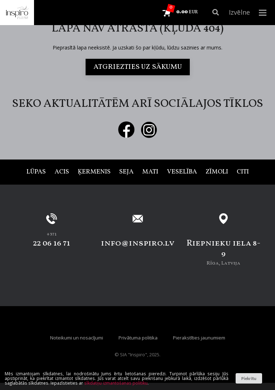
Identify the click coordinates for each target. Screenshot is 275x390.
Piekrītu (248, 378)
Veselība (182, 171)
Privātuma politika (138, 337)
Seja (126, 171)
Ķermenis (94, 171)
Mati (150, 171)
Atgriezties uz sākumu (137, 67)
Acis (61, 171)
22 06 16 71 (51, 243)
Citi (243, 171)
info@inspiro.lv (137, 243)
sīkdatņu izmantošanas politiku (116, 383)
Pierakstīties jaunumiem (199, 337)
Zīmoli (217, 171)
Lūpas (36, 171)
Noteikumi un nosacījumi (76, 337)
